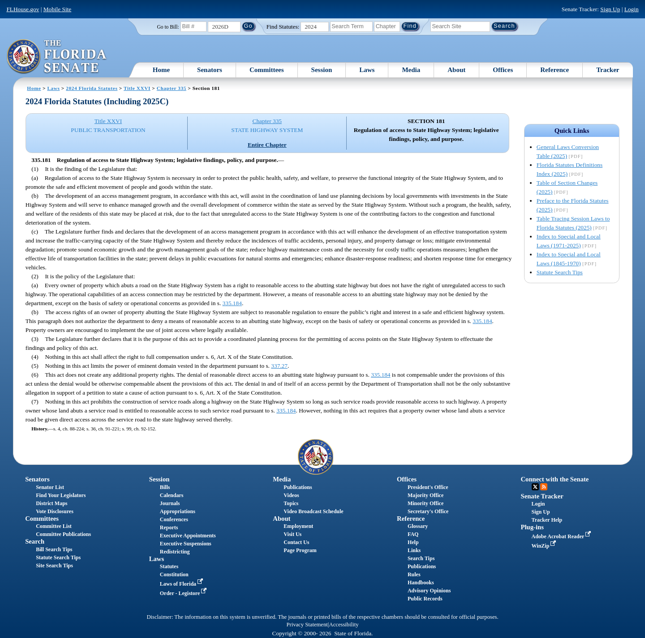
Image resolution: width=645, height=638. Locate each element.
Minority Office (425, 503)
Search (34, 541)
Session (321, 69)
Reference (554, 69)
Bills (165, 487)
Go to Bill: (168, 27)
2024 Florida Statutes (91, 88)
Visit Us (292, 534)
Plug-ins (532, 527)
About (456, 69)
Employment (298, 526)
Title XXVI (137, 88)
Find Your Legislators (61, 495)
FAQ (413, 534)
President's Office (428, 487)
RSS (543, 486)
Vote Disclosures (54, 511)
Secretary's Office (428, 511)
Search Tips (421, 558)
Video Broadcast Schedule (313, 511)
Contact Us (296, 542)
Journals (170, 503)
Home (161, 69)
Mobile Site (57, 9)
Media (411, 69)
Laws (366, 69)
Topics (291, 503)
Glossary (418, 526)
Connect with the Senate (555, 479)
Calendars (172, 495)
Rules (414, 574)
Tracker (607, 69)
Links (414, 550)
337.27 (279, 365)
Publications (298, 487)
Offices (503, 69)
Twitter (535, 486)
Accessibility (344, 624)
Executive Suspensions (185, 543)
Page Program (300, 550)
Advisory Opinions (429, 590)
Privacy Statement (306, 624)
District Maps (51, 503)
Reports (169, 527)
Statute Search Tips (560, 272)
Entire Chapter (267, 144)
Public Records (425, 598)
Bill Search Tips (54, 549)
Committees (266, 69)
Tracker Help (547, 520)
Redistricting (175, 552)
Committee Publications (63, 534)
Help (413, 542)
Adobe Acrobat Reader (562, 536)
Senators (209, 69)
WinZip (545, 546)
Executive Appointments (188, 535)
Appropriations (177, 511)
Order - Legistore (184, 593)
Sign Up (610, 9)
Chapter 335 (171, 88)
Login (631, 9)
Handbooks (421, 582)
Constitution (174, 574)
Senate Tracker (542, 496)
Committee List (54, 526)
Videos (291, 495)
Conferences (174, 519)
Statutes (169, 566)
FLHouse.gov (22, 9)
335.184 (232, 303)
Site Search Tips (54, 565)
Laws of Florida (182, 584)
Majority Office (425, 495)
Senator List (50, 487)
